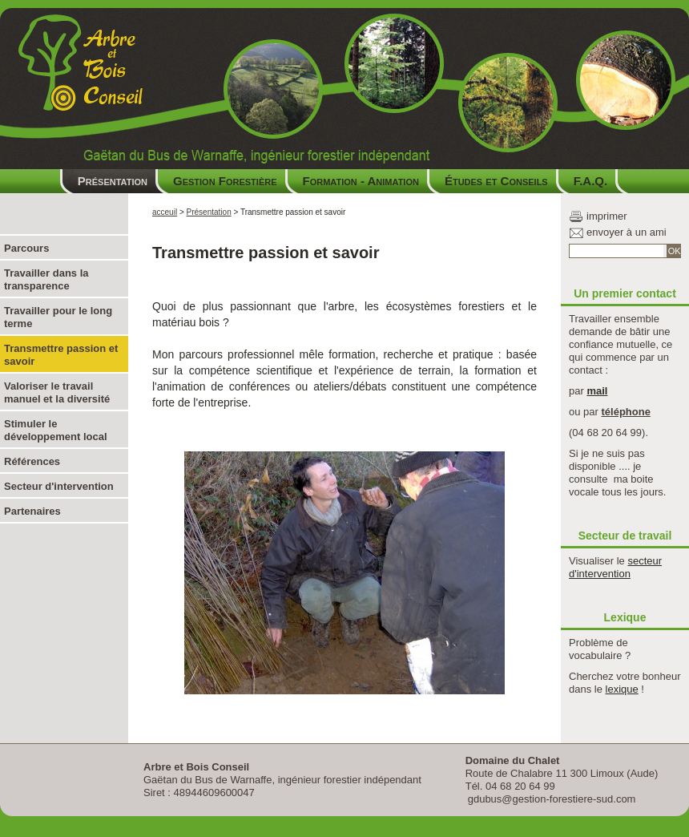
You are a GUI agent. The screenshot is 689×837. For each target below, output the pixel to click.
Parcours (26, 248)
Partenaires (32, 511)
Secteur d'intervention (59, 486)
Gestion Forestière (225, 181)
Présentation (112, 181)
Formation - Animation (361, 181)
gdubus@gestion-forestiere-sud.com (552, 799)
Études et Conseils (496, 181)
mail (596, 391)
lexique (622, 689)
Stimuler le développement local (55, 430)
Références (32, 461)
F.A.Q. (591, 181)
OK (674, 251)
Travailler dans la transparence (46, 279)
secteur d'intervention (615, 567)
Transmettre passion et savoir (61, 354)
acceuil (164, 212)
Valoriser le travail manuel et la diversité (57, 392)
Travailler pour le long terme (58, 317)
